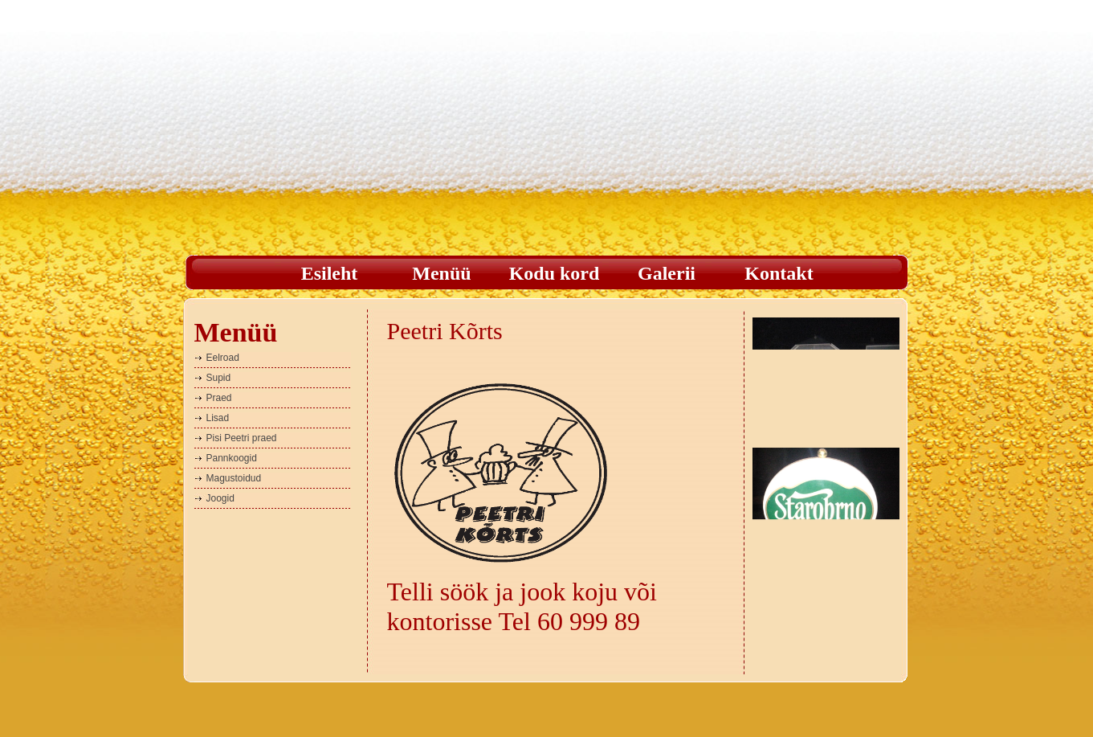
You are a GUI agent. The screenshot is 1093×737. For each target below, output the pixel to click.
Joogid (220, 498)
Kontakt (778, 273)
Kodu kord (554, 273)
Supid (218, 377)
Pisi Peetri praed (241, 438)
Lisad (218, 418)
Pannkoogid (231, 458)
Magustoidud (234, 478)
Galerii (666, 273)
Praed (219, 397)
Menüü (441, 273)
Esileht (329, 273)
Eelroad (222, 357)
